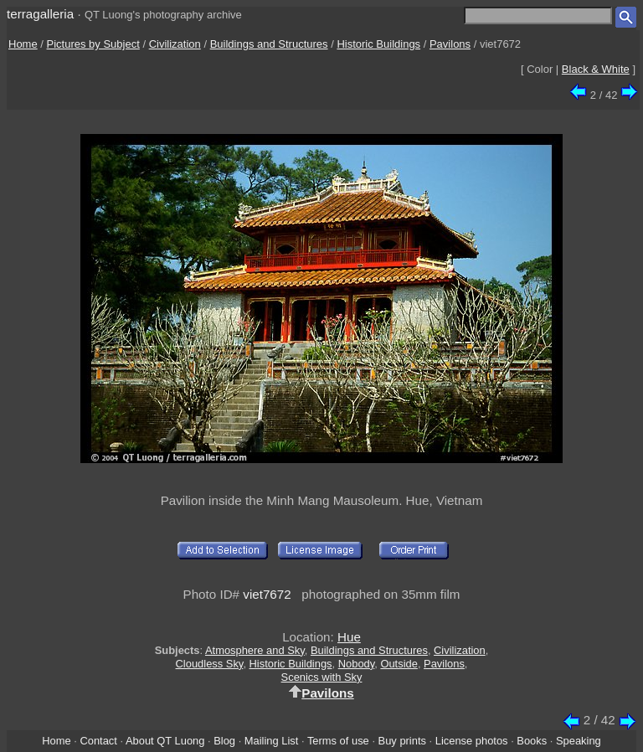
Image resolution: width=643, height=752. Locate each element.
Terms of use (338, 740)
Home (23, 44)
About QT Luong (165, 740)
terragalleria (40, 14)
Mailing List (271, 740)
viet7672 (267, 594)
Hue (349, 637)
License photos (471, 740)
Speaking (578, 740)
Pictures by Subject (93, 44)
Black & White (596, 69)
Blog (224, 740)
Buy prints (402, 740)
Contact (98, 740)
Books (532, 740)
